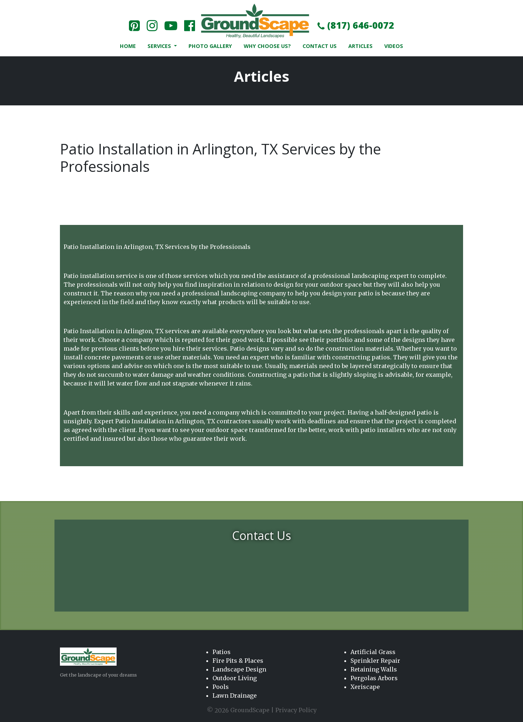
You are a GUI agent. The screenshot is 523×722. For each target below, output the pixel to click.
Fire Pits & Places (237, 660)
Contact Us (320, 46)
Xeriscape (365, 686)
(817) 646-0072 (355, 25)
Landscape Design (239, 669)
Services (160, 46)
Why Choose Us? (267, 46)
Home (128, 46)
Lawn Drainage (234, 695)
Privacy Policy (296, 710)
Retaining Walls (373, 669)
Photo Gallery (210, 46)
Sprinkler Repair (375, 660)
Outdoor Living (234, 678)
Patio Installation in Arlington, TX (165, 421)
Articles (360, 46)
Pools (220, 686)
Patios (221, 652)
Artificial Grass (373, 652)
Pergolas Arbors (374, 678)
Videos (393, 46)
